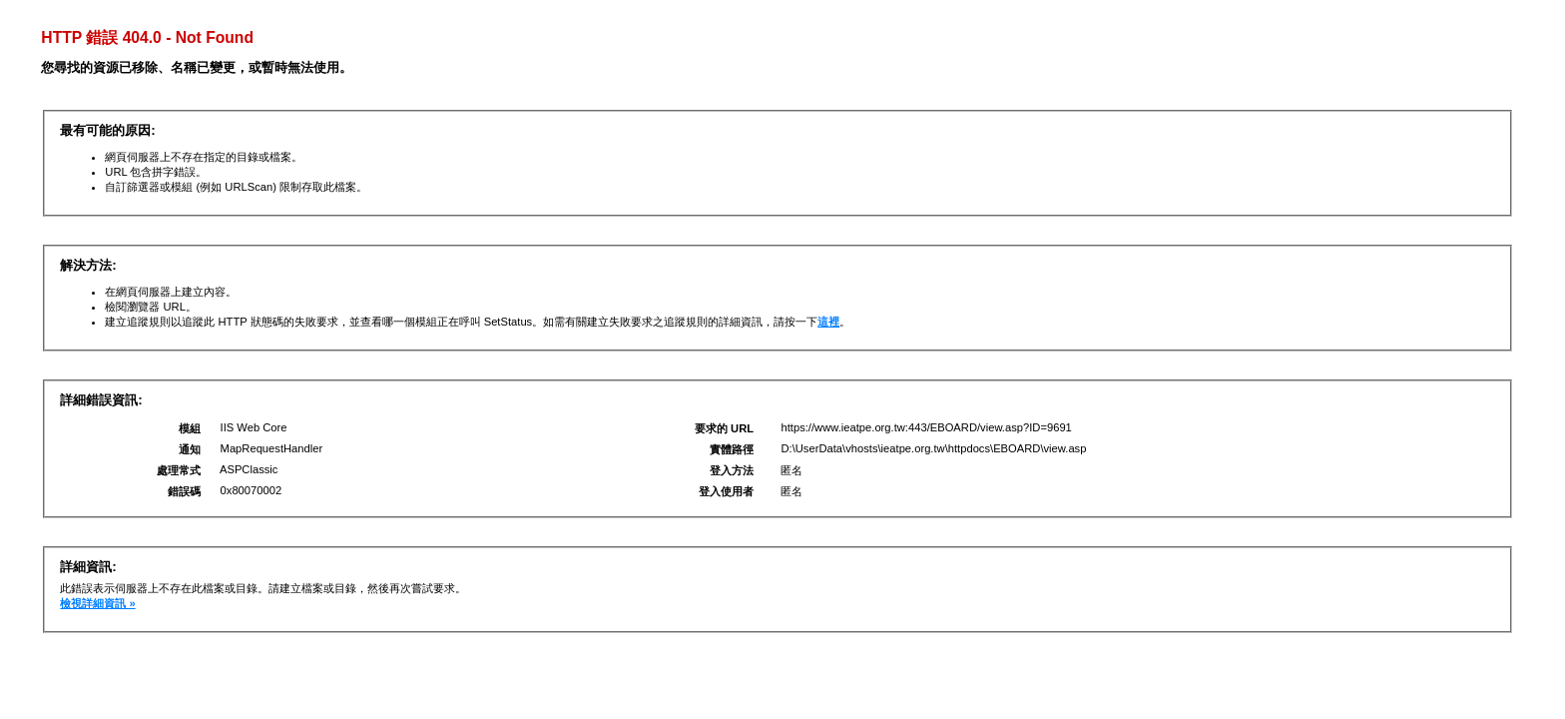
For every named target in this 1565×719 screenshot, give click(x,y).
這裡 (828, 322)
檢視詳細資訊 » (97, 603)
